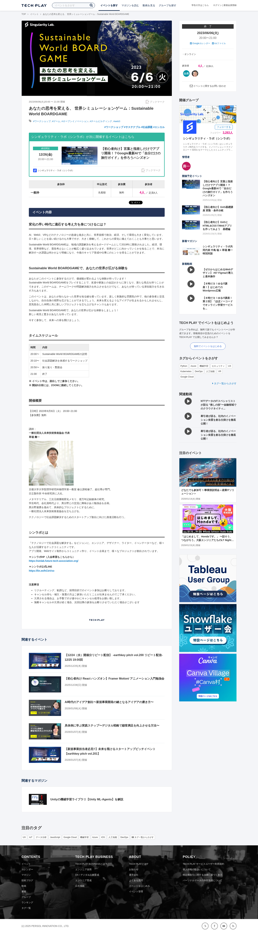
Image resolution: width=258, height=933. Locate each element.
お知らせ (133, 869)
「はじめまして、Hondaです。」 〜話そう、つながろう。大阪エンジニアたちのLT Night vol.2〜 (206, 540)
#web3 (116, 121)
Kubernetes (185, 371)
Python (183, 366)
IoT (30, 837)
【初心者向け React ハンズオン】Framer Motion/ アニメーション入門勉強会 (114, 678)
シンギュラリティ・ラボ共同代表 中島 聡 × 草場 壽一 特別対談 (218, 250)
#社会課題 (147, 127)
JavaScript (55, 837)
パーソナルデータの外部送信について (202, 880)
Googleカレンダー (200, 43)
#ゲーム (56, 121)
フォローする (224, 127)
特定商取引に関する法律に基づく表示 (202, 874)
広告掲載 (80, 886)
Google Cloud (187, 377)
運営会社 (133, 874)
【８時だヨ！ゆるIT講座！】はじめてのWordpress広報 (215, 287)
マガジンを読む (130, 5)
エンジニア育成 (83, 880)
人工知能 (210, 371)
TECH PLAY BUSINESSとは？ (91, 864)
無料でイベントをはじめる (208, 346)
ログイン (217, 5)
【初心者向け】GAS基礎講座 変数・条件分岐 (218, 209)
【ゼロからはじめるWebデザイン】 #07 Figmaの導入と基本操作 (218, 273)
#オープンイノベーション (75, 121)
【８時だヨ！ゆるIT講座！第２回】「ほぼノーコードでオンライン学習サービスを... (218, 303)
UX (229, 366)
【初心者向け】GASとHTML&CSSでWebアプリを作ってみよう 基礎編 (217, 226)
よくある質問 (136, 880)
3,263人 (228, 132)
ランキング (27, 902)
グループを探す (167, 5)
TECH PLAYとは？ (139, 864)
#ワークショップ (42, 121)
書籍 (24, 891)
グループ (26, 897)
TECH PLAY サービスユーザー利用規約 (203, 864)
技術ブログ (27, 880)
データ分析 (41, 837)
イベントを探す (109, 5)
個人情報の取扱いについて (197, 869)
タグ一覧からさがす (224, 383)
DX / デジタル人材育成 (87, 874)
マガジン (26, 874)
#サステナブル (132, 127)
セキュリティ (218, 366)
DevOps (199, 371)
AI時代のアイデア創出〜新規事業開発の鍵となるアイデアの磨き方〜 (109, 702)
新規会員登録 (230, 5)
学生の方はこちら (200, 5)
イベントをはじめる (139, 886)
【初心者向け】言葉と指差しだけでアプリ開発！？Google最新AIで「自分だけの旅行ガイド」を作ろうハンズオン (218, 188)
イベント (34, 14)
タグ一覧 (26, 908)
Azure (193, 366)
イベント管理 (136, 891)
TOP (24, 14)
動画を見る (149, 5)
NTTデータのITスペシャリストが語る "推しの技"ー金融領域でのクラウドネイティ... (218, 405)
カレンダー (27, 869)
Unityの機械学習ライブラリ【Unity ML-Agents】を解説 (86, 799)
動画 (24, 886)
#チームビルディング (101, 121)
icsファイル (219, 43)
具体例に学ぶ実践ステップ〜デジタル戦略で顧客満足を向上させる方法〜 (112, 725)
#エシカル (159, 127)
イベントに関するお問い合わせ (209, 86)
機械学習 (204, 366)
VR (219, 371)
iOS (103, 837)
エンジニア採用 (83, 869)
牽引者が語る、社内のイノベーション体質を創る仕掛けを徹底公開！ (218, 420)
